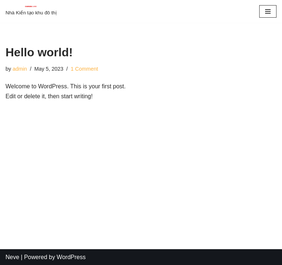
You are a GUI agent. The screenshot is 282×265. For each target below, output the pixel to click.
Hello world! (39, 52)
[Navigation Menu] (267, 11)
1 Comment (84, 69)
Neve (12, 257)
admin (19, 69)
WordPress (71, 257)
